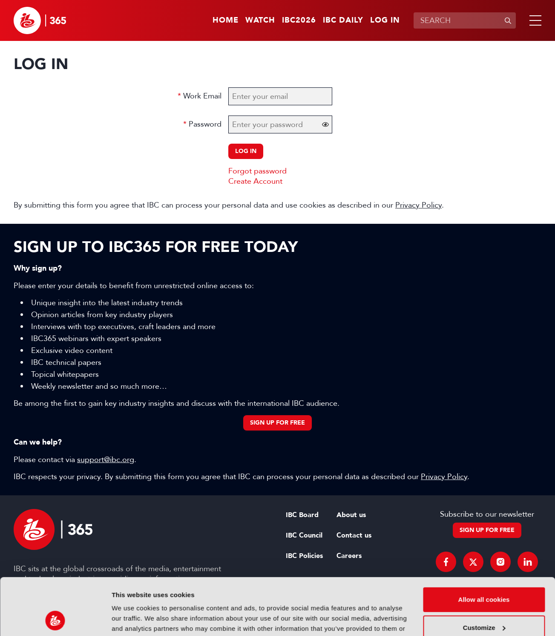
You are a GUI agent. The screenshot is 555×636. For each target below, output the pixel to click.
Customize (484, 574)
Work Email (202, 96)
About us (351, 515)
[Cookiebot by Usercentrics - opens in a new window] (55, 619)
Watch (260, 20)
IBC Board (302, 515)
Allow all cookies (484, 546)
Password (205, 124)
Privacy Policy (418, 205)
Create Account (255, 181)
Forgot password (257, 171)
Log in (385, 20)
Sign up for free (277, 423)
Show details (131, 619)
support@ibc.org (105, 459)
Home (226, 20)
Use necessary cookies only (483, 602)
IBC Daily (343, 20)
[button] (533, 20)
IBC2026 (299, 20)
